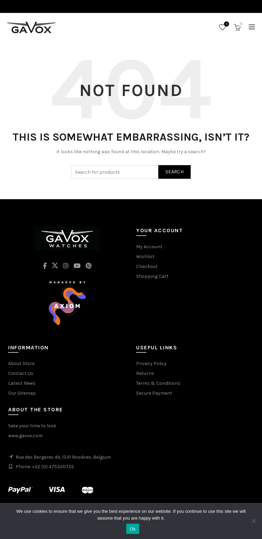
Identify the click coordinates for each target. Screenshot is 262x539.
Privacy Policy (151, 363)
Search (174, 172)
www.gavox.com (25, 436)
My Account (149, 247)
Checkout (147, 266)
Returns (145, 373)
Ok (132, 529)
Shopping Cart (152, 276)
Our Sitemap (22, 393)
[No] (253, 521)
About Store (21, 363)
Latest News (21, 383)
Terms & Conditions (158, 383)
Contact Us (20, 373)
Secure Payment (154, 393)
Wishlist (226, 24)
